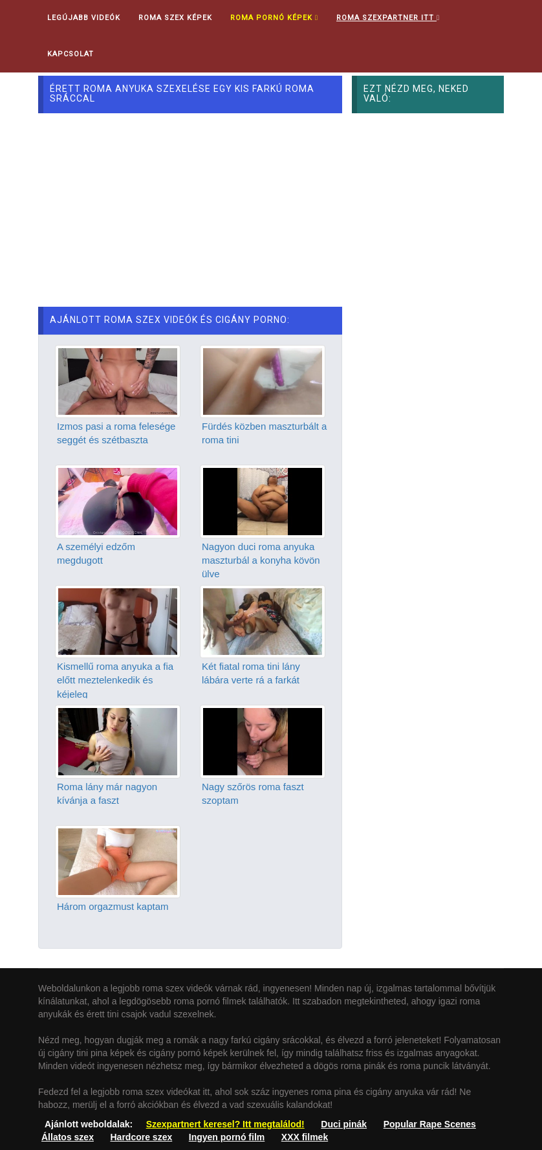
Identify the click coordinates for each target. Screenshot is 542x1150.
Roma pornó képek (274, 18)
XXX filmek (304, 1137)
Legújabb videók (83, 18)
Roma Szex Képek (175, 18)
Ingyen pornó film (227, 1137)
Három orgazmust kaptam (113, 906)
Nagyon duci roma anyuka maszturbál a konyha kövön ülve (261, 560)
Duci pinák (344, 1124)
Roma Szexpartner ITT (388, 18)
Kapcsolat (70, 54)
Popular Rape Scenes (430, 1124)
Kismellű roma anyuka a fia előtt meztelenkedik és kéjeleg (115, 680)
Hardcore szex (142, 1137)
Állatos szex (67, 1137)
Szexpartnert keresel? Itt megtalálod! (225, 1124)
